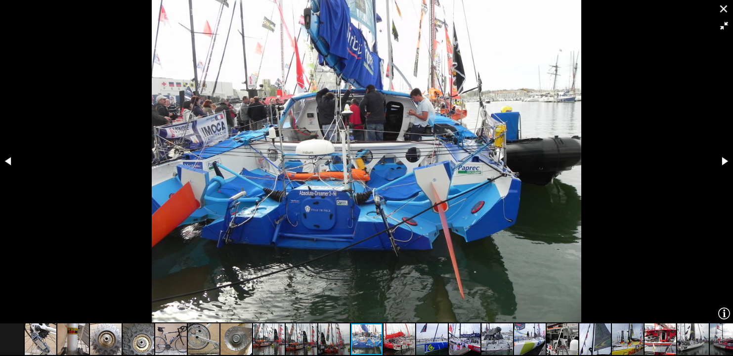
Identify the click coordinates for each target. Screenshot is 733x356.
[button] (724, 26)
